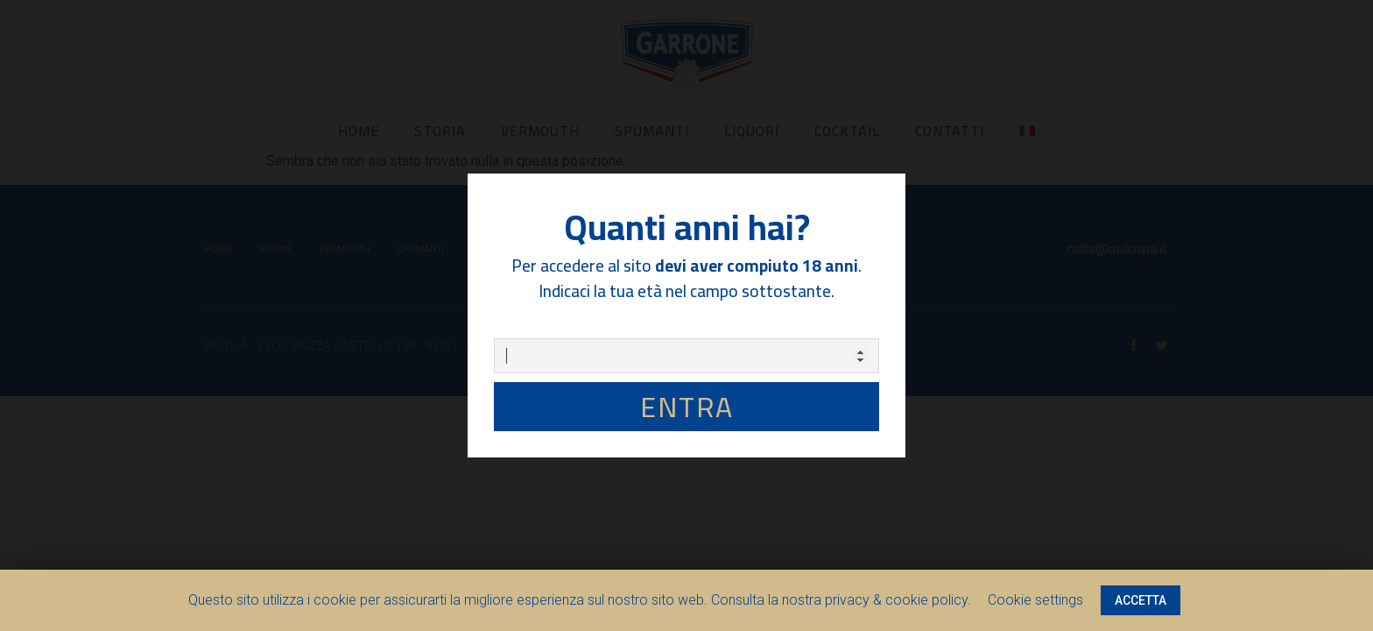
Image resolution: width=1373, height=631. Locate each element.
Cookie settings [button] (1035, 600)
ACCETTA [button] (1140, 600)
